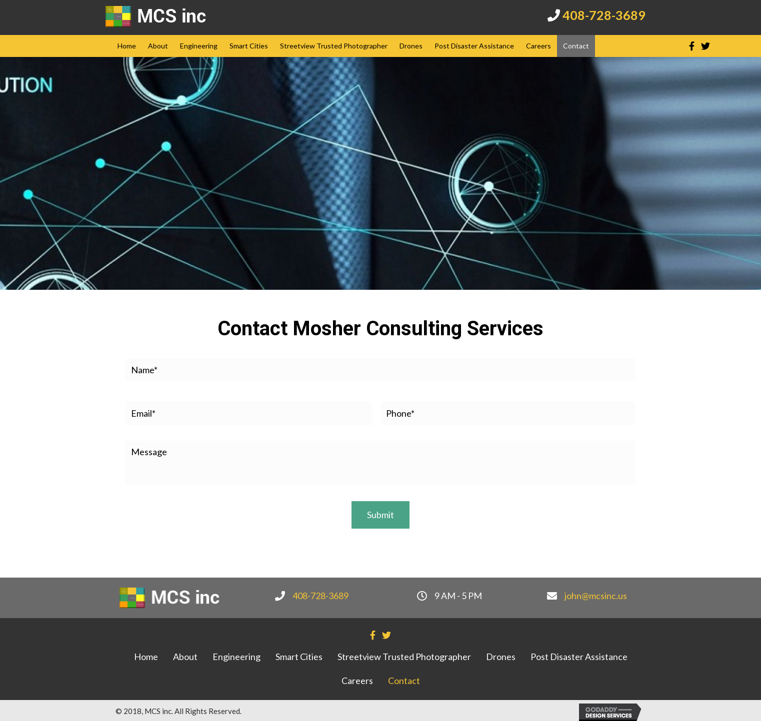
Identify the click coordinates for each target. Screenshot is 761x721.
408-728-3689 (604, 14)
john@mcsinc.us (595, 593)
